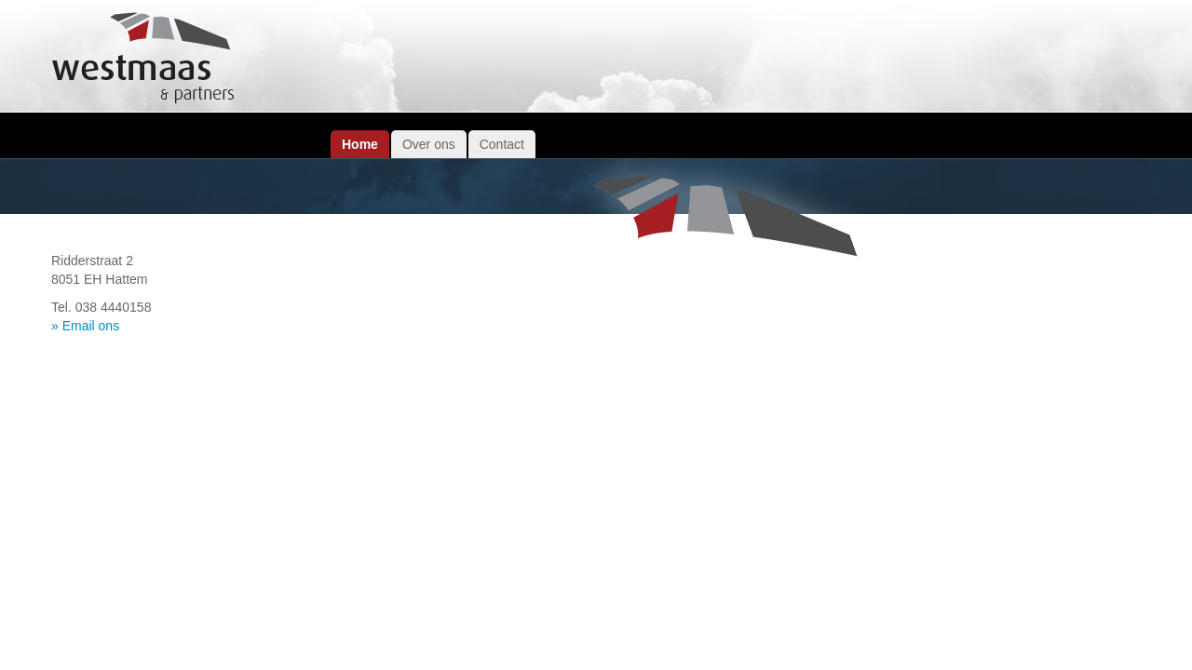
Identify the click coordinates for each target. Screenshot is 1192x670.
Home (360, 144)
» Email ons (85, 325)
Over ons (428, 144)
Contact (502, 144)
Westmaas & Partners (144, 58)
